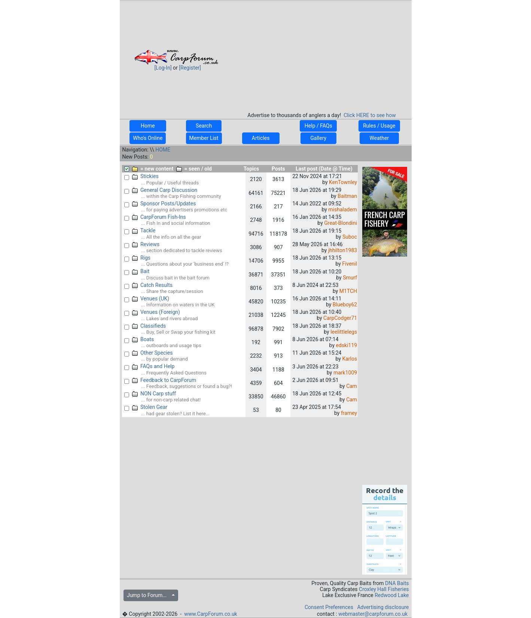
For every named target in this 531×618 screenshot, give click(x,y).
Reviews (145, 244)
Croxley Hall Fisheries (384, 589)
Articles (260, 138)
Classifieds (149, 326)
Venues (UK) (150, 299)
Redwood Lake (392, 595)
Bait (140, 271)
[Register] (190, 68)
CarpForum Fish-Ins (159, 217)
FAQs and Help (153, 366)
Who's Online (147, 138)
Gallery (318, 138)
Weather (379, 138)
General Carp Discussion (164, 190)
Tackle (143, 230)
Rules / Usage (379, 126)
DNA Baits (397, 583)
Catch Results (152, 285)
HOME (162, 150)
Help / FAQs (318, 126)
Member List (204, 138)
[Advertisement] (322, 53)
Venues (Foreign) (156, 312)
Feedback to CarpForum (164, 380)
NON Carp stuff (154, 394)
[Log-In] (162, 68)
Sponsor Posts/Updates (164, 203)
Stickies (145, 176)
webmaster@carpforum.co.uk (373, 614)
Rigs (141, 258)
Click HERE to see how (370, 115)
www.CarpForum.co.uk (210, 614)
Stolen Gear (149, 407)
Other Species (152, 353)
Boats (143, 339)
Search (204, 126)
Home (147, 126)
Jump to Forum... (149, 595)
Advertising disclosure (383, 607)
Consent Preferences (329, 607)
